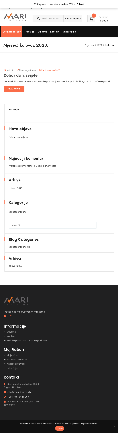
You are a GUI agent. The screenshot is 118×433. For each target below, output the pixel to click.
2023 (99, 45)
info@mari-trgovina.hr (17, 392)
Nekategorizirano (28, 70)
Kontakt (54, 31)
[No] (114, 426)
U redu (60, 428)
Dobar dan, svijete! (21, 75)
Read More (14, 88)
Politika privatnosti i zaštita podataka (27, 340)
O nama (42, 31)
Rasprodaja (69, 31)
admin (9, 70)
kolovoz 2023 (15, 188)
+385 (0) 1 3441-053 (16, 396)
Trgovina (29, 31)
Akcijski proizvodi (16, 363)
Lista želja (12, 368)
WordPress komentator (21, 165)
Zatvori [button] (80, 4)
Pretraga (14, 109)
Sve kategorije (12, 31)
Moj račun (12, 355)
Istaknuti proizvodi (17, 359)
